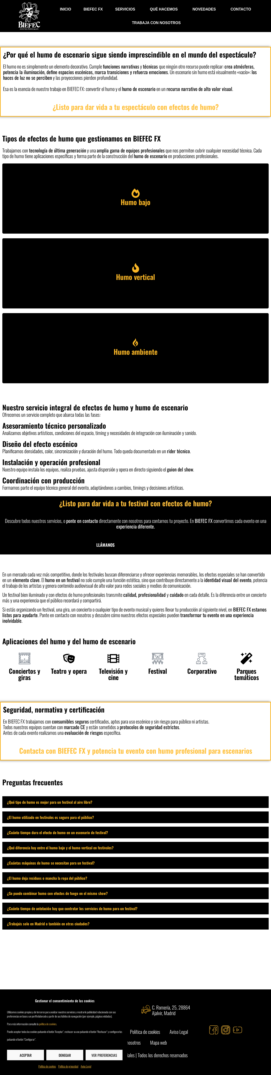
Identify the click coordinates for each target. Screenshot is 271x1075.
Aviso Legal (86, 1066)
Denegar (65, 1055)
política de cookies (47, 1024)
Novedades (205, 9)
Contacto (241, 9)
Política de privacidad (68, 1066)
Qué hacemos (165, 9)
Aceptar (26, 1055)
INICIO (65, 9)
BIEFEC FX (93, 9)
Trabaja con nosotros (156, 23)
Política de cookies (47, 1066)
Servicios (126, 9)
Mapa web (158, 1042)
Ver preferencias (104, 1055)
